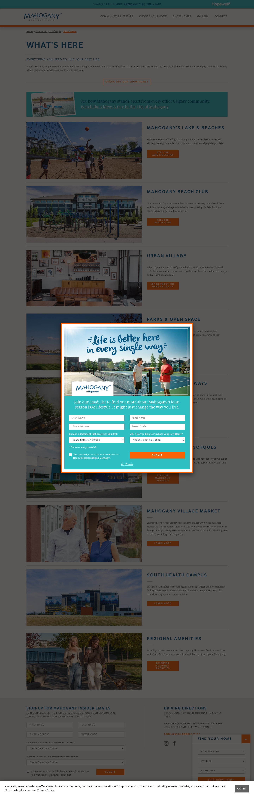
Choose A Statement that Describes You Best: (93, 434)
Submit (157, 455)
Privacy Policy (45, 790)
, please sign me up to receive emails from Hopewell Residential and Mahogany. (94, 456)
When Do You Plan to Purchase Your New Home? (156, 434)
